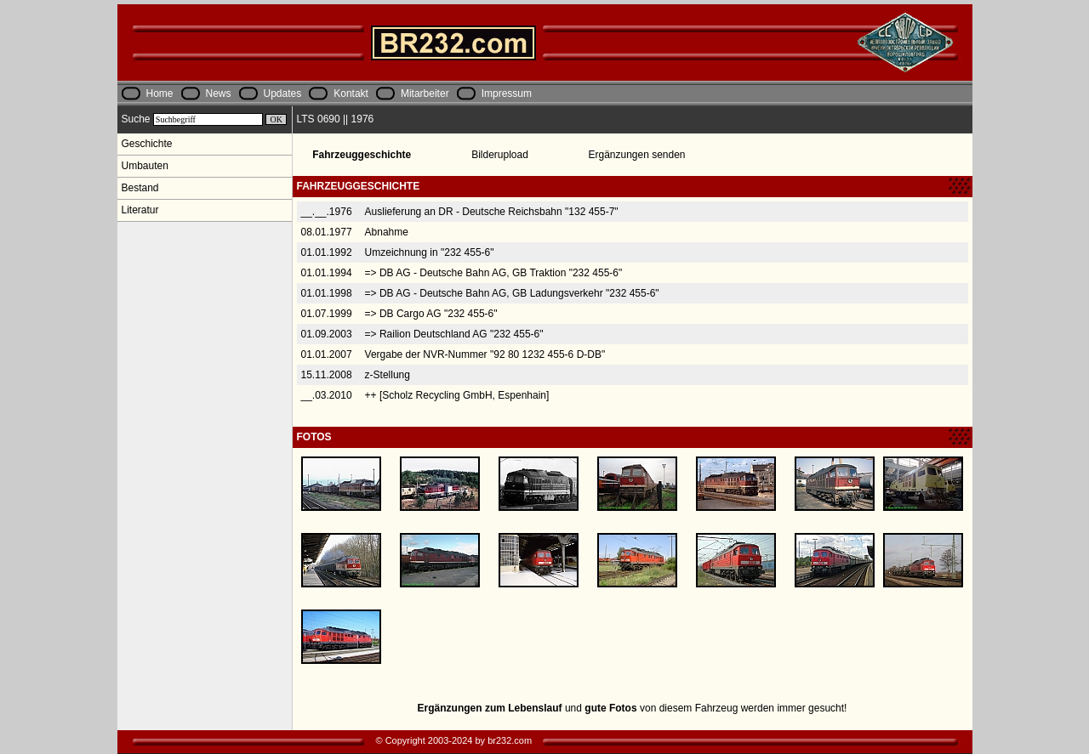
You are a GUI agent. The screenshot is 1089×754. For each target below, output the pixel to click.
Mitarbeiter (425, 93)
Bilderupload (499, 155)
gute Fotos (610, 708)
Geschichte (147, 144)
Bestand (140, 188)
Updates (283, 93)
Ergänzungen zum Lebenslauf (490, 708)
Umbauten (145, 166)
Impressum (507, 93)
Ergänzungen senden (636, 155)
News (218, 93)
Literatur (140, 210)
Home (160, 93)
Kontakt (351, 93)
